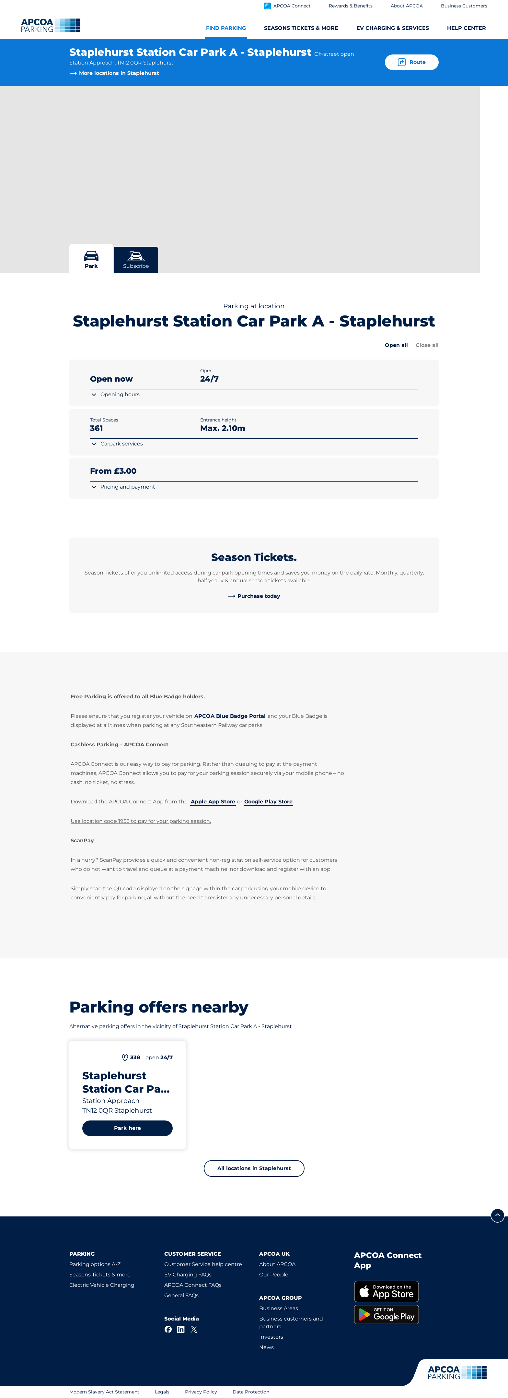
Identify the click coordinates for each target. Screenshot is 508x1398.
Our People (273, 1275)
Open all (396, 345)
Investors (271, 1337)
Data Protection (251, 1392)
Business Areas (278, 1308)
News (266, 1347)
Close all (427, 345)
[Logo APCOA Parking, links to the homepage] (50, 25)
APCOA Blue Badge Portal (230, 716)
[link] (254, 596)
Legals (162, 1392)
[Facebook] (168, 1329)
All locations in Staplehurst (254, 1168)
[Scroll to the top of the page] (498, 1215)
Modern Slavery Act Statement (104, 1392)
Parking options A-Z (95, 1264)
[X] (194, 1329)
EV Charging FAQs (188, 1275)
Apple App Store (213, 802)
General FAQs (181, 1295)
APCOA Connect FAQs (193, 1285)
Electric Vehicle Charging (101, 1285)
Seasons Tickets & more (100, 1275)
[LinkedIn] (181, 1329)
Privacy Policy (201, 1392)
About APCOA (277, 1264)
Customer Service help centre (203, 1264)
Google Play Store (268, 802)
